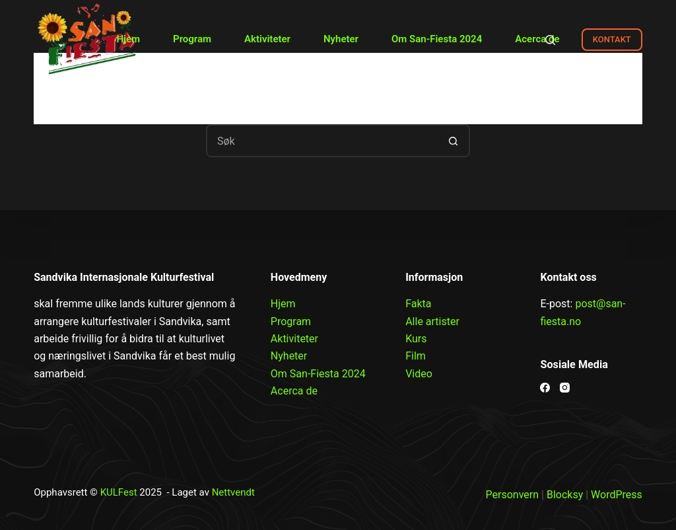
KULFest (118, 492)
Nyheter (340, 39)
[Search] (550, 40)
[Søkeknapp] (453, 140)
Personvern (512, 494)
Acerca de (537, 39)
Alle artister (432, 321)
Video (418, 373)
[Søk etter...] (321, 140)
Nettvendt (233, 492)
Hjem (128, 39)
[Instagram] (565, 388)
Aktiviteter (267, 39)
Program (192, 39)
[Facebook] (545, 388)
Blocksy (565, 494)
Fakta (418, 303)
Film (415, 356)
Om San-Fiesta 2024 (436, 39)
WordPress (616, 494)
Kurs (415, 338)
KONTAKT (612, 39)
